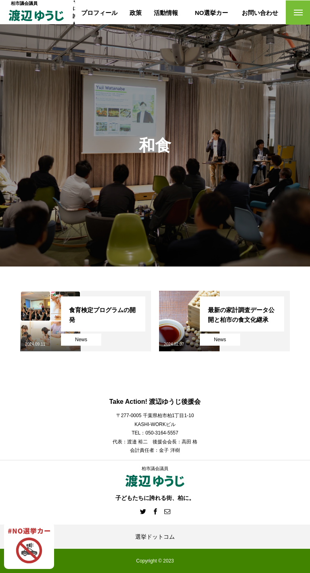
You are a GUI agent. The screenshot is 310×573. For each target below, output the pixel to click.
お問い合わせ (260, 12)
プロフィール (99, 12)
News (81, 339)
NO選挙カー (211, 12)
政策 (136, 12)
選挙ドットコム (155, 536)
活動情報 (166, 12)
